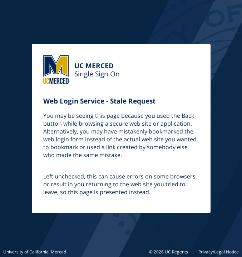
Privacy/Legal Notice (218, 252)
